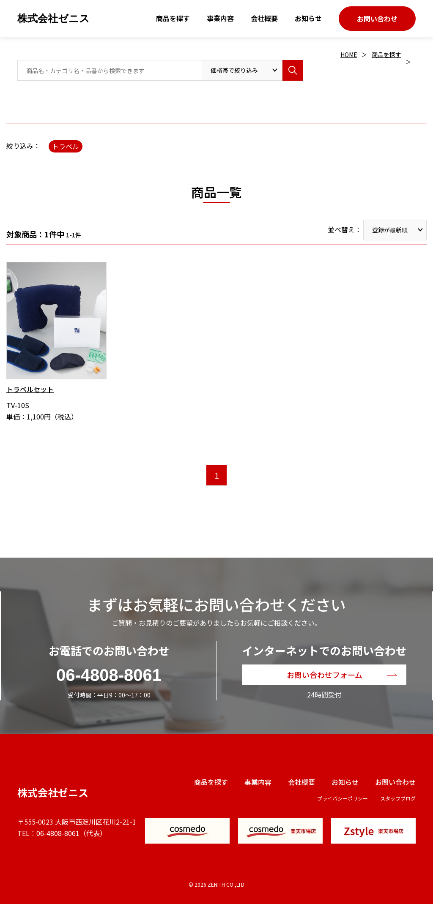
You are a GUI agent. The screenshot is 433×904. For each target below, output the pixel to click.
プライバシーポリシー (342, 798)
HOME (348, 54)
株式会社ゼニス (53, 18)
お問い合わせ (377, 19)
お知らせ (308, 18)
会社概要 (264, 18)
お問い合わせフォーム (324, 674)
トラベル (65, 146)
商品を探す (173, 18)
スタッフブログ (398, 798)
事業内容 (220, 18)
